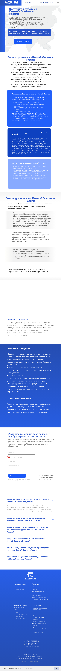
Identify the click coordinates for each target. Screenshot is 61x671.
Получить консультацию (17, 476)
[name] (21, 453)
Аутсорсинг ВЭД (38, 632)
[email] (21, 461)
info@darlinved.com (32, 647)
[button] (23, 41)
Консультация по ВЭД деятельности (40, 609)
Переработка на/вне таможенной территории (41, 598)
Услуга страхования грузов (39, 624)
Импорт (35, 589)
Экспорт (35, 587)
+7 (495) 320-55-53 (47, 2)
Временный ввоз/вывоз (38, 592)
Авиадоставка (20, 589)
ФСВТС (17, 612)
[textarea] (21, 467)
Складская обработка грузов (38, 616)
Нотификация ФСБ (21, 614)
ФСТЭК (17, 610)
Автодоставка (20, 587)
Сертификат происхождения (20, 617)
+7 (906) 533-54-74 (32, 3)
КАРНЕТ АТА (37, 595)
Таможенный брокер (39, 628)
